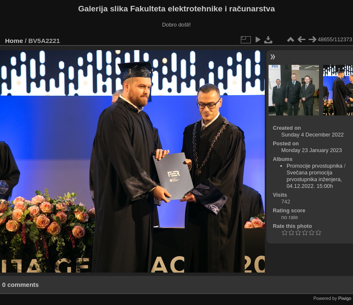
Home (14, 40)
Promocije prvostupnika (314, 166)
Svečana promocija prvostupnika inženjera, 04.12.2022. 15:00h (314, 179)
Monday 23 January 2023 (311, 150)
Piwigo (344, 298)
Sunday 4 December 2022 (312, 134)
